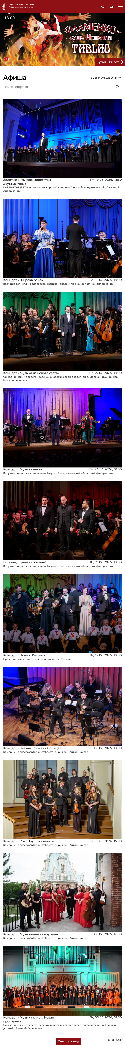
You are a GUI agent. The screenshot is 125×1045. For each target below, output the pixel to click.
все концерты (106, 77)
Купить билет (110, 62)
